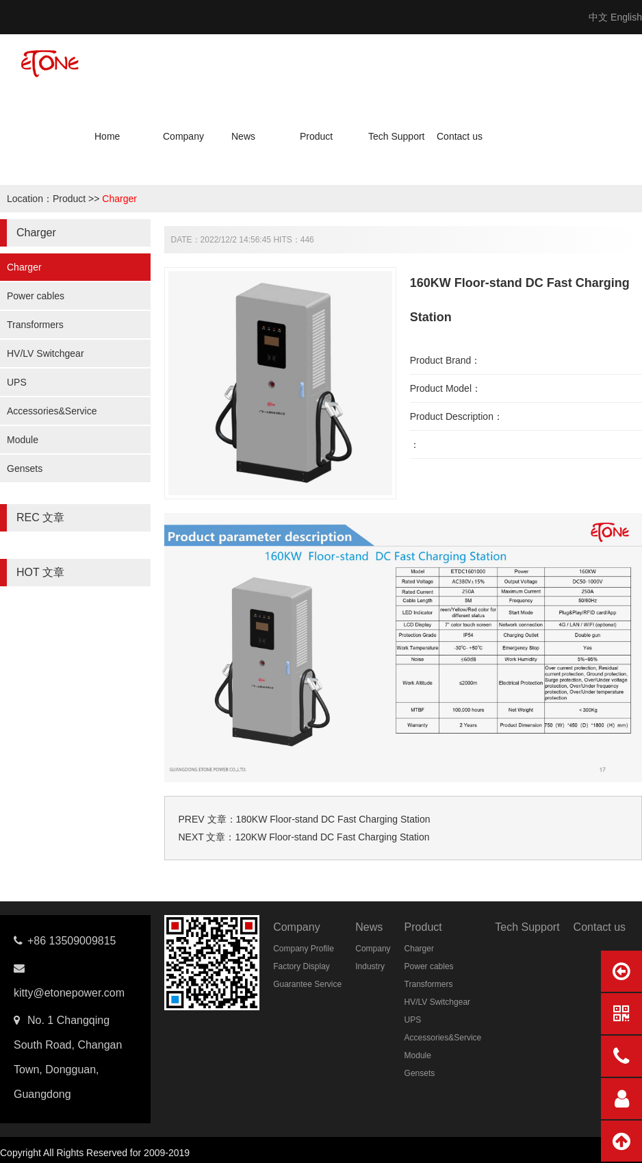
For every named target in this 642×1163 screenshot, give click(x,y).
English (626, 17)
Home (107, 136)
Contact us (460, 136)
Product (316, 136)
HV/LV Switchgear (45, 353)
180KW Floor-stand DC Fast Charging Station (333, 819)
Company (183, 136)
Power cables (35, 295)
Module (22, 439)
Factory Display (301, 966)
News (243, 136)
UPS (17, 382)
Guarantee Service (307, 984)
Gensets (24, 468)
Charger (119, 198)
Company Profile (303, 948)
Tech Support (396, 136)
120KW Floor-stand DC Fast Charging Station (332, 836)
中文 (598, 17)
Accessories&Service (52, 410)
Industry (370, 966)
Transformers (35, 324)
